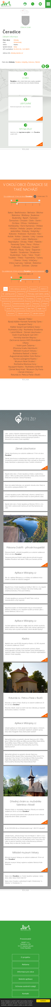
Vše (5, 289)
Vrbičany (33, 260)
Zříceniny (6, 304)
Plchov (36, 244)
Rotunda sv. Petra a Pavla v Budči (25, 374)
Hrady (39, 299)
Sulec (24, 255)
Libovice (25, 236)
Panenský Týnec (18, 244)
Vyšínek (27, 263)
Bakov (10, 212)
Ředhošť (13, 249)
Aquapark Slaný (25, 324)
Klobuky (16, 40)
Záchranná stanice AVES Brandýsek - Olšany (26, 341)
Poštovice (26, 247)
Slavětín (13, 252)
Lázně (8, 309)
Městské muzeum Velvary (25, 350)
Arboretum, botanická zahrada (12, 299)
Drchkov (15, 223)
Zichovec (25, 265)
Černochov (13, 220)
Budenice (35, 215)
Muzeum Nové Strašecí (25, 361)
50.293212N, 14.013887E (21, 49)
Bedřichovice (20, 212)
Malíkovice (32, 239)
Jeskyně (45, 304)
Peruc (29, 244)
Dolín (31, 220)
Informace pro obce (25, 972)
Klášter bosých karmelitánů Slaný (25, 327)
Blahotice (16, 215)
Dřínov (24, 223)
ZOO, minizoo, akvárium (18, 289)
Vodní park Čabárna (25, 345)
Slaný (15, 47)
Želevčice (37, 263)
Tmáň (37, 255)
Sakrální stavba (38, 313)
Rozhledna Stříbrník (34, 366)
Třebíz (20, 257)
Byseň (25, 218)
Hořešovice (33, 223)
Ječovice (37, 228)
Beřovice (31, 212)
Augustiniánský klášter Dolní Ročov (25, 356)
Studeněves (15, 255)
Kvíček (10, 236)
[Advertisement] (25, 165)
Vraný (24, 260)
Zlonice (34, 265)
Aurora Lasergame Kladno (24, 358)
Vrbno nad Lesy (16, 263)
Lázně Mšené (16, 332)
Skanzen (21, 294)
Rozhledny (30, 299)
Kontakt (25, 993)
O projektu (25, 957)
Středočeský (17, 42)
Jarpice (29, 228)
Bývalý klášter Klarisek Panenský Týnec (25, 321)
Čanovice (34, 218)
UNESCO (43, 289)
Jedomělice (15, 231)
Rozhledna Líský (15, 329)
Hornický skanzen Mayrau (25, 337)
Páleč (30, 241)
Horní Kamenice (27, 225)
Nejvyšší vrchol (19, 309)
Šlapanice (36, 249)
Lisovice (40, 236)
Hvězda (21, 228)
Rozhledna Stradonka (33, 329)
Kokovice (31, 62)
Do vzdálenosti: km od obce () (23, 271)
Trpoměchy (30, 257)
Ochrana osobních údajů (25, 986)
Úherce (17, 260)
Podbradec (16, 247)
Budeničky (16, 218)
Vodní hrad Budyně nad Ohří (25, 335)
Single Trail (41, 309)
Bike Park (31, 309)
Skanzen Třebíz (25, 319)
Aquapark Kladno (16, 366)
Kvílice (17, 236)
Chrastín (24, 220)
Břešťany (25, 215)
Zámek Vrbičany (25, 372)
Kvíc (39, 233)
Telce (30, 255)
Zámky (47, 299)
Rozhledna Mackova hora (25, 364)
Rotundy (36, 304)
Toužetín (12, 257)
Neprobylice (13, 241)
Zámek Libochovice (32, 332)
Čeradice (11, 31)
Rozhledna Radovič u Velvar (25, 353)
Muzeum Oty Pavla (35, 369)
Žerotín (17, 265)
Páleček (37, 62)
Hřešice (39, 225)
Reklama (25, 964)
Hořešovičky (13, 225)
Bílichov (39, 212)
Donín (38, 220)
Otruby (23, 241)
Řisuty (21, 249)
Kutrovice (32, 233)
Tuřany (39, 257)
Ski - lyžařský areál (8, 294)
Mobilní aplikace (25, 979)
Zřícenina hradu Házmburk (25, 348)
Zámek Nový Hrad (17, 369)
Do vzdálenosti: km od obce (18, 196)
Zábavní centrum (23, 313)
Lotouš (17, 239)
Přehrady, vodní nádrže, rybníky (38, 294)
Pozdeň (35, 247)
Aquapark (33, 289)
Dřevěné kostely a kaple (21, 304)
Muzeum (11, 313)
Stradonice (23, 252)
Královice (22, 233)
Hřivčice (13, 228)
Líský (33, 236)
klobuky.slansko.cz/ (17, 53)
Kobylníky (25, 62)
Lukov (23, 239)
